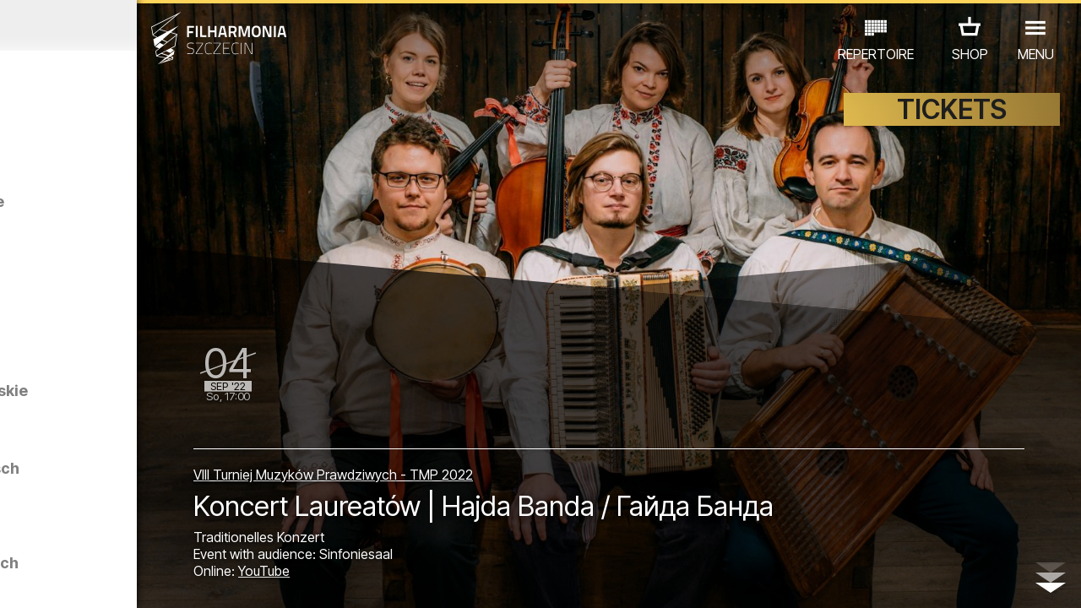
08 (168, 579)
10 (213, 579)
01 (16, 579)
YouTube (400, 575)
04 (81, 579)
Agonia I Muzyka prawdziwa (152, 328)
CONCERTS (59, 510)
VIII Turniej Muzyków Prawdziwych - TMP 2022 (469, 466)
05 (103, 579)
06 (125, 579)
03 (60, 579)
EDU (126, 510)
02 (38, 579)
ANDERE (135, 534)
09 (190, 579)
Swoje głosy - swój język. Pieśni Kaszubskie (180, 226)
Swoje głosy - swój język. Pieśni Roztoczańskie (159, 438)
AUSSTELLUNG (204, 510)
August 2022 (140, 25)
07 (147, 579)
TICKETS (952, 124)
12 (256, 579)
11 (234, 579)
